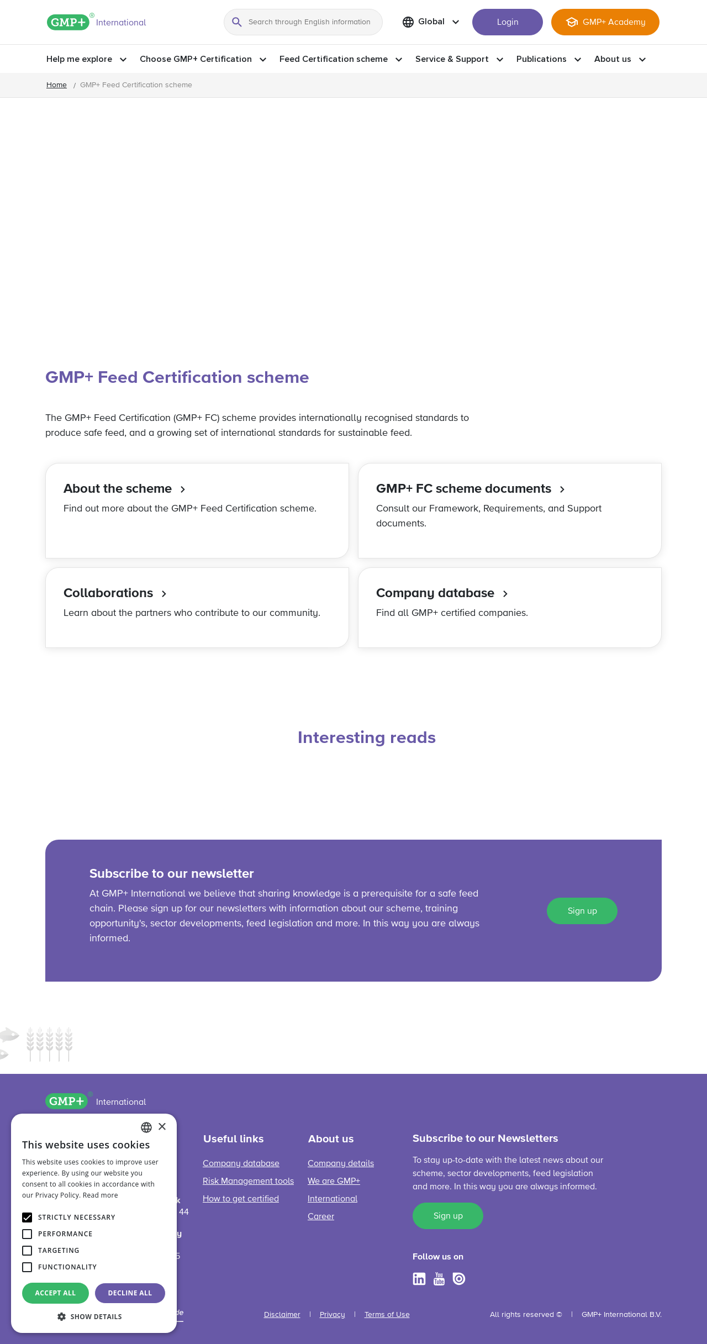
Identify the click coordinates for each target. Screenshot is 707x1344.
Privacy (332, 1315)
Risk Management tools (248, 1181)
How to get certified (241, 1199)
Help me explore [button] (79, 59)
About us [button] (612, 59)
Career (321, 1217)
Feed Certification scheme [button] (333, 59)
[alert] (94, 1223)
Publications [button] (541, 59)
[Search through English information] (303, 22)
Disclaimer (282, 1315)
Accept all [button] (55, 1293)
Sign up (582, 911)
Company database (241, 1163)
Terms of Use (387, 1315)
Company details (341, 1163)
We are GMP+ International (334, 1190)
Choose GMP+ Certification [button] (196, 59)
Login (508, 22)
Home (56, 85)
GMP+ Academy (614, 22)
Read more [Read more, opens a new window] (100, 1195)
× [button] (161, 1127)
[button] (94, 1316)
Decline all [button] (130, 1293)
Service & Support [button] (452, 59)
